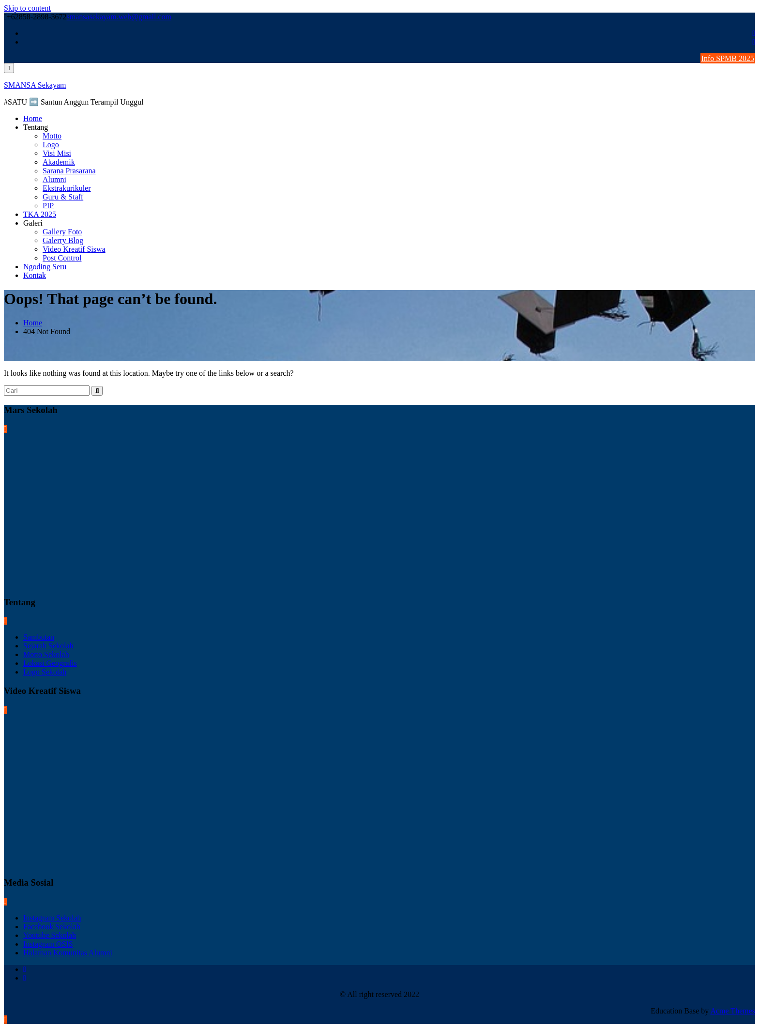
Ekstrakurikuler (67, 188)
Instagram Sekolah (52, 918)
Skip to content (27, 8)
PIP (48, 205)
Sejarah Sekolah (48, 646)
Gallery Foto (62, 232)
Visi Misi (57, 153)
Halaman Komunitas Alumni (67, 953)
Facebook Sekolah (51, 926)
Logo (51, 144)
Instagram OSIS (48, 944)
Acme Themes (732, 1011)
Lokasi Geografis (50, 663)
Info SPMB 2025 (727, 58)
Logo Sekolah (44, 672)
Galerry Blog (63, 240)
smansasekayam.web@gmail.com (119, 17)
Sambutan (38, 637)
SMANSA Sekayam (35, 85)
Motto (52, 136)
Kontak (34, 275)
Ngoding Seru (44, 266)
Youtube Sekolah (49, 935)
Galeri (33, 223)
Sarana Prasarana (69, 171)
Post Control (62, 258)
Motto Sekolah (46, 654)
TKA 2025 (39, 214)
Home (32, 118)
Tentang (35, 127)
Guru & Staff (63, 197)
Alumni (54, 179)
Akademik (59, 162)
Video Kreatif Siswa (74, 249)
